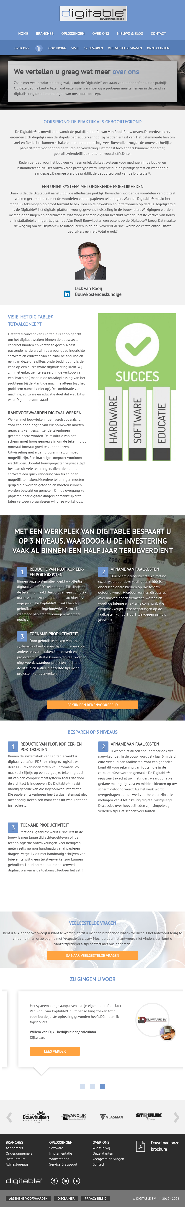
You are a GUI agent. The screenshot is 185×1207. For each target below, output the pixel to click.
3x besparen (93, 48)
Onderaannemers (19, 1153)
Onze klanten (158, 48)
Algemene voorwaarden (28, 1199)
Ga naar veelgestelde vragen (92, 955)
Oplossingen (73, 33)
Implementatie (60, 1153)
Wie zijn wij (101, 1148)
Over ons (100, 33)
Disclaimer (66, 1199)
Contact (158, 33)
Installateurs (15, 1158)
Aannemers (14, 1148)
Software (56, 1148)
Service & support (63, 1164)
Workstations (59, 1158)
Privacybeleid (95, 1199)
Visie (74, 48)
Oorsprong (57, 48)
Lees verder (78, 1051)
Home (23, 33)
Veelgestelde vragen (125, 48)
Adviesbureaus (17, 1164)
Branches (45, 33)
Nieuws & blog (130, 33)
